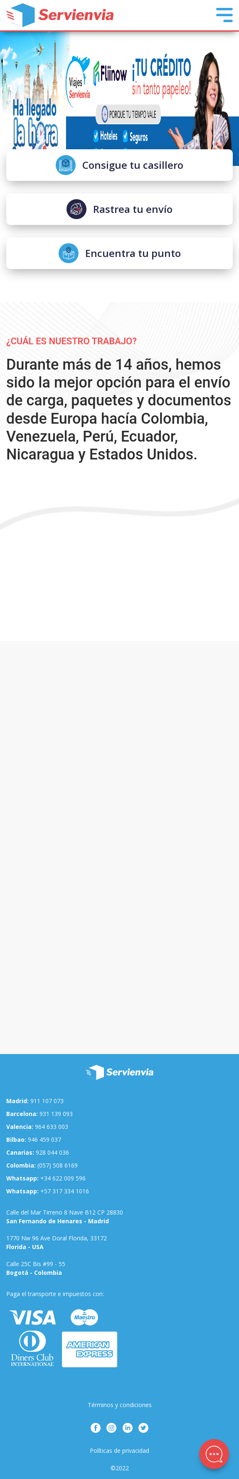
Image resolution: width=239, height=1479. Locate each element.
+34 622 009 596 (46, 1178)
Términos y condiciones (120, 1405)
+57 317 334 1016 (47, 1191)
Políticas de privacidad (119, 1450)
